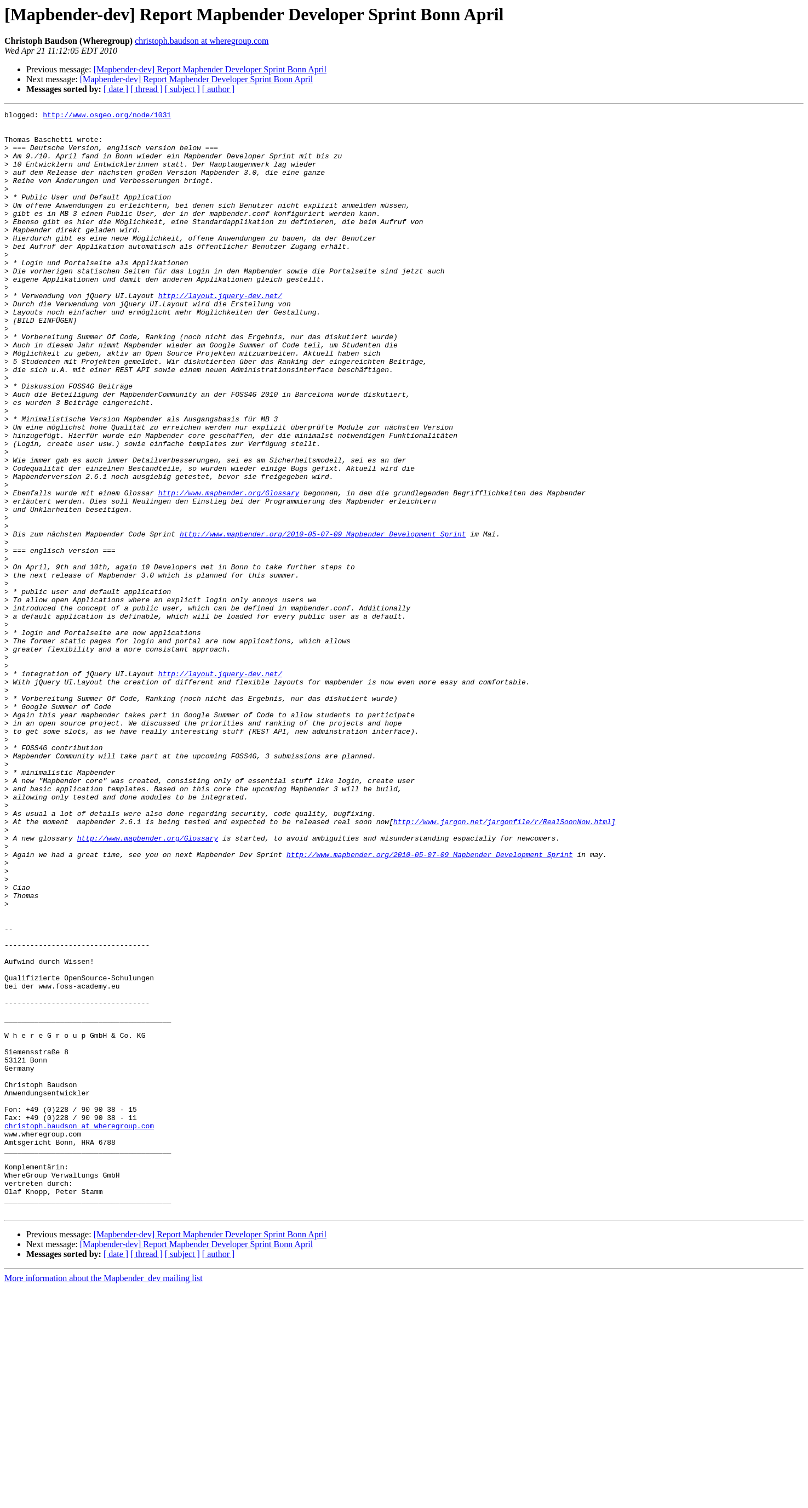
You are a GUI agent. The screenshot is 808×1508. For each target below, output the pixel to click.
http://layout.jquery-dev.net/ (220, 333)
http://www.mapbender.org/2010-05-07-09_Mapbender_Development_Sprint (323, 619)
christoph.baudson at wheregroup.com (201, 40)
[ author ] (218, 89)
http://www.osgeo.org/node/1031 (107, 116)
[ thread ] (146, 89)
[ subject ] (182, 89)
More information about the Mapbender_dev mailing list (103, 1498)
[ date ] (116, 89)
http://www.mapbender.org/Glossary (228, 570)
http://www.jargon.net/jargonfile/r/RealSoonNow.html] (504, 964)
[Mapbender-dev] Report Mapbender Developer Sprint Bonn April (210, 69)
